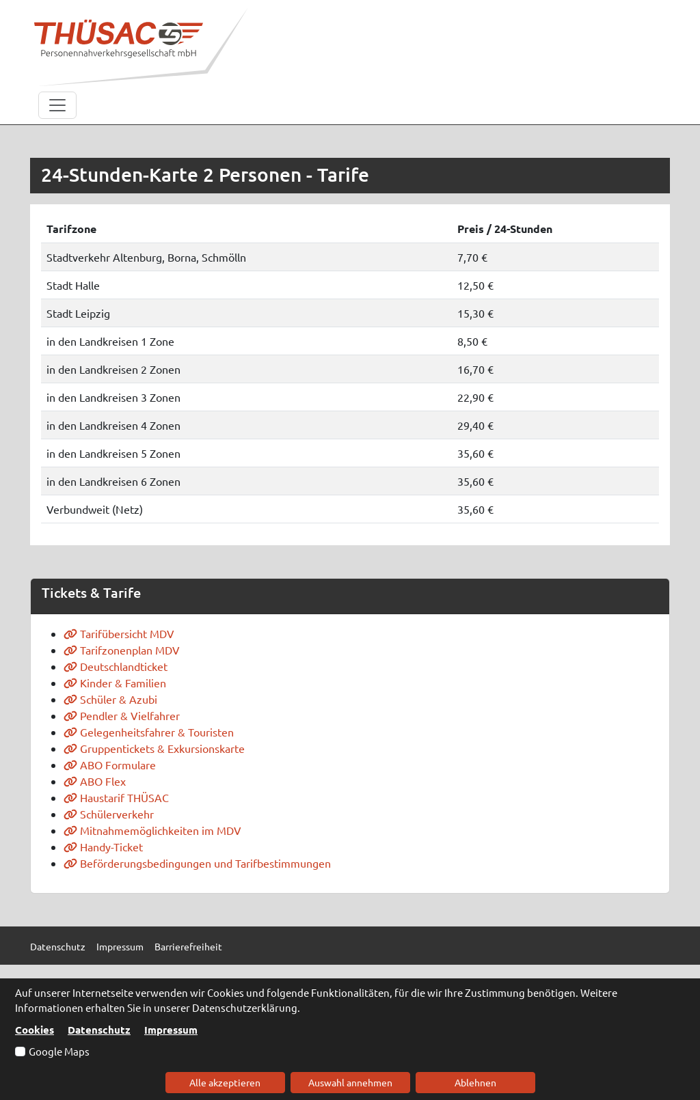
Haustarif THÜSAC (116, 797)
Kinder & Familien (115, 682)
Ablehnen (475, 1082)
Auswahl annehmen (350, 1082)
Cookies (34, 1029)
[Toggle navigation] (57, 105)
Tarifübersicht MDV (119, 633)
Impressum (171, 1029)
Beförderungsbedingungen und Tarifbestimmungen (197, 863)
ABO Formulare (110, 764)
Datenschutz (99, 1029)
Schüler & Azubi (110, 699)
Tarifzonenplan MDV (122, 650)
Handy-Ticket (103, 846)
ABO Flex (95, 781)
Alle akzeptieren (224, 1082)
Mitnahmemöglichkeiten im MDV (152, 830)
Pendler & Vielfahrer (122, 715)
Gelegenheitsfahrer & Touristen (149, 732)
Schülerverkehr (109, 814)
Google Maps (59, 1051)
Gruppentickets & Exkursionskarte (154, 748)
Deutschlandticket (115, 666)
